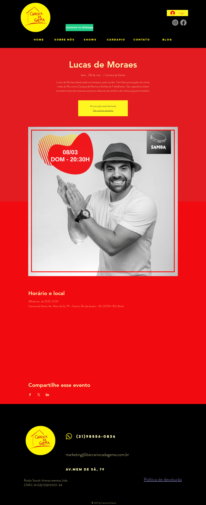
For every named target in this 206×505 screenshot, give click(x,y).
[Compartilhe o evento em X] (38, 394)
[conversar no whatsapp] (79, 27)
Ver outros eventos (103, 110)
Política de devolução (163, 479)
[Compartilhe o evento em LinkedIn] (47, 394)
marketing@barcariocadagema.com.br (97, 455)
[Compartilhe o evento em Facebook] (30, 394)
